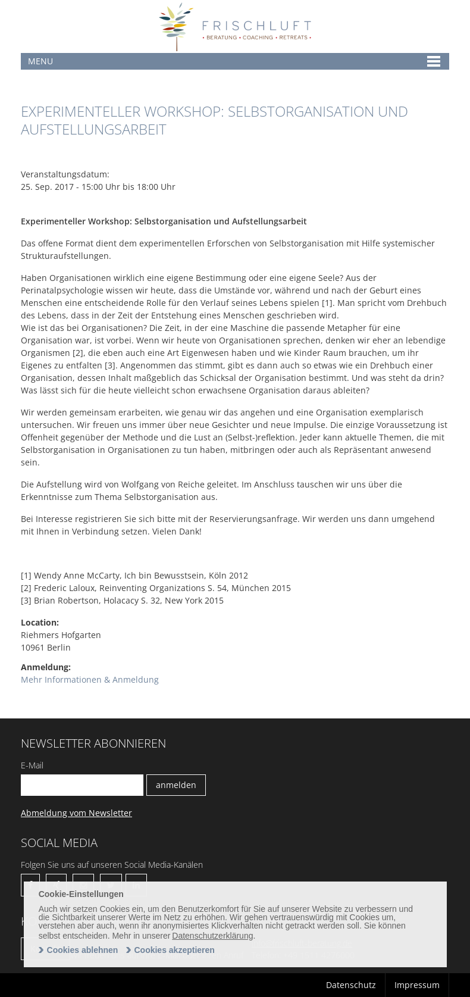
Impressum (417, 984)
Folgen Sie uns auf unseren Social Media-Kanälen (112, 864)
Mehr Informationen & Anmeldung (90, 679)
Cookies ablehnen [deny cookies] (82, 950)
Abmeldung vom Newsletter (76, 812)
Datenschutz (351, 984)
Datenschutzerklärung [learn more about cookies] (212, 935)
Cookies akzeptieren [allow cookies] (174, 950)
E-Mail (32, 765)
